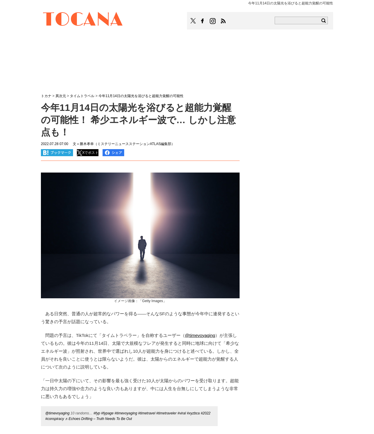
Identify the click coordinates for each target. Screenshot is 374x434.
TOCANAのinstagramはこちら (213, 21)
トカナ (46, 96)
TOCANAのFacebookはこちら (202, 21)
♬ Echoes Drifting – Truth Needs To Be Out (98, 419)
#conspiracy (54, 419)
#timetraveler (166, 413)
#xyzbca (193, 413)
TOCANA (83, 20)
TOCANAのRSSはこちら (223, 21)
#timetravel (146, 413)
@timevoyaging (57, 413)
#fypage (107, 413)
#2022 (205, 413)
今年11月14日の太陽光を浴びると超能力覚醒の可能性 (140, 96)
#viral (181, 413)
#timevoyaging (126, 413)
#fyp (97, 413)
